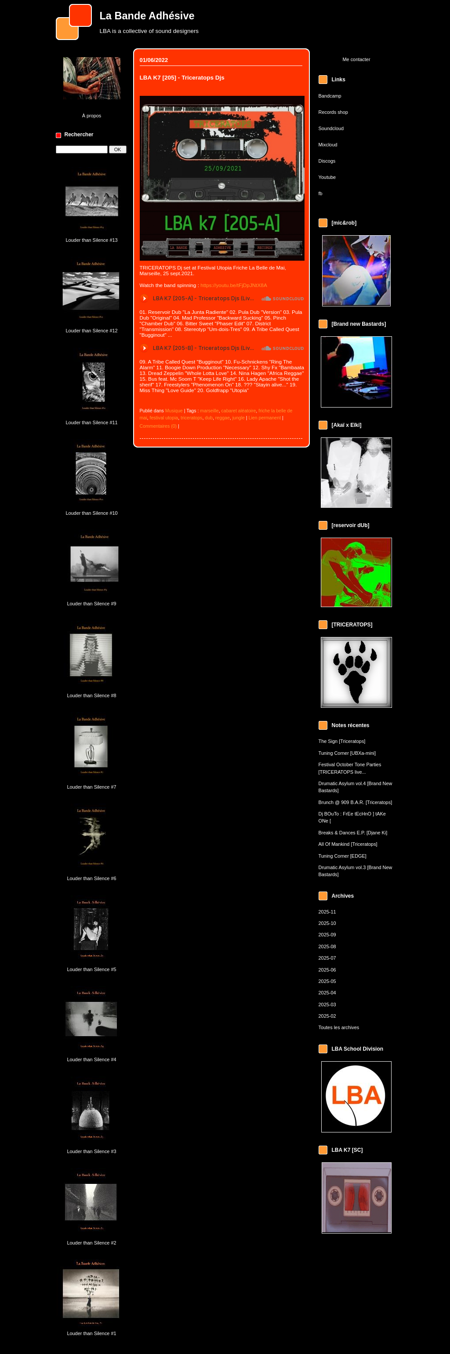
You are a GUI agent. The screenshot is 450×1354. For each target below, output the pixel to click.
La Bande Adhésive (147, 16)
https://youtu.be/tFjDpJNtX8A (233, 285)
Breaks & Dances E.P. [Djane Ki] (353, 832)
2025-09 (327, 934)
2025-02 (327, 1016)
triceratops (191, 417)
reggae (222, 417)
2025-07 (327, 958)
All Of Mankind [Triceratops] (348, 844)
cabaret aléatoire (238, 410)
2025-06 (327, 969)
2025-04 (327, 992)
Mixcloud (328, 144)
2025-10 (327, 923)
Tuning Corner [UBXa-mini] (347, 753)
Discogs (327, 161)
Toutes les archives (339, 1027)
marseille (209, 410)
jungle (238, 417)
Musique (174, 410)
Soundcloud (331, 128)
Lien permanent (265, 417)
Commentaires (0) (158, 426)
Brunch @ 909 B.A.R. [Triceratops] (355, 802)
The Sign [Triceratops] (342, 741)
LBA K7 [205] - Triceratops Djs (182, 77)
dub (209, 417)
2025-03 (327, 1004)
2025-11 (327, 911)
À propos (92, 115)
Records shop (333, 112)
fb (321, 193)
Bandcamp (330, 95)
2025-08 (327, 946)
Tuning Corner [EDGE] (343, 856)
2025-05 (327, 981)
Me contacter (356, 59)
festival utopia (163, 417)
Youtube (327, 177)
